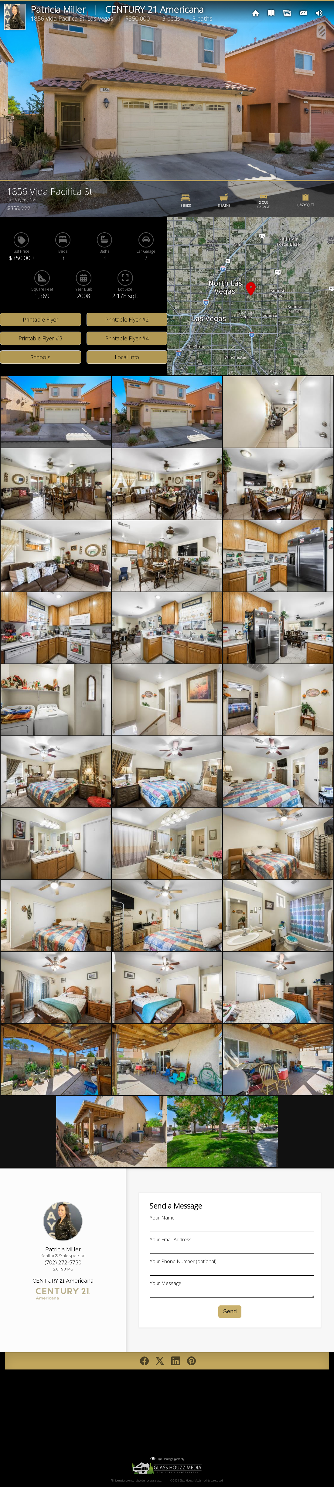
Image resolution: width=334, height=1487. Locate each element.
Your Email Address (171, 1239)
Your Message (165, 1283)
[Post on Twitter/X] (160, 1361)
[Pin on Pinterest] (191, 1361)
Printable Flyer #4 (127, 338)
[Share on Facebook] (144, 1361)
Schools (40, 357)
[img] (256, 13)
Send (230, 1311)
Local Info (127, 357)
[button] (250, 296)
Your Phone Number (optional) (183, 1261)
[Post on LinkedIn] (176, 1361)
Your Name (162, 1217)
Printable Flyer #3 (40, 338)
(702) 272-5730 (63, 1262)
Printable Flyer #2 (127, 319)
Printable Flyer (40, 319)
